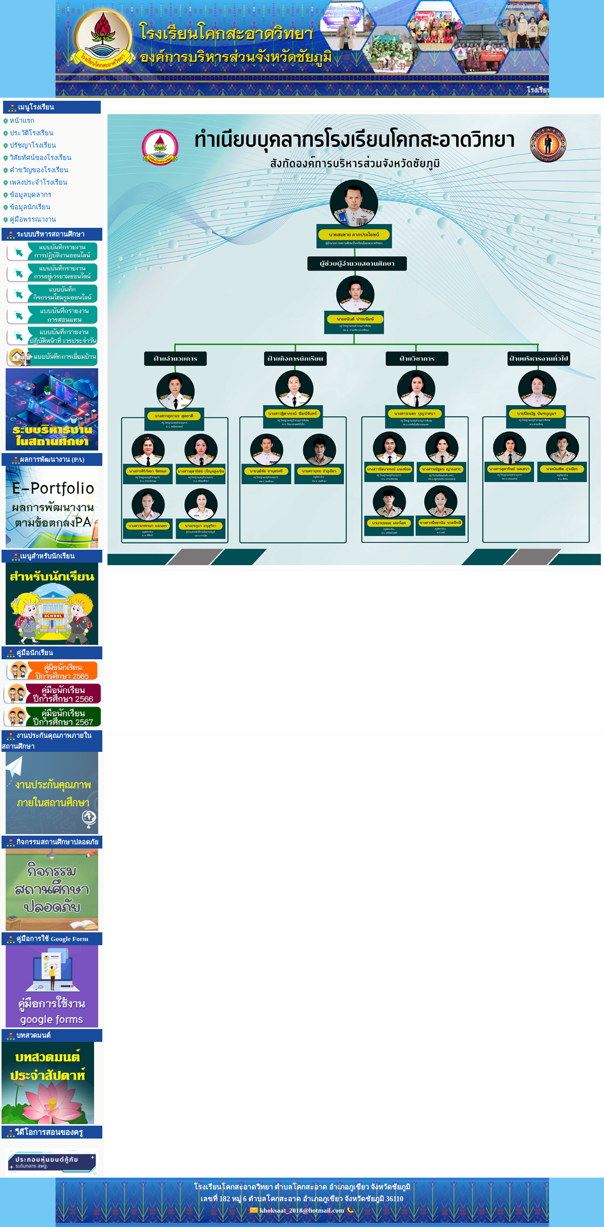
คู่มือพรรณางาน (29, 219)
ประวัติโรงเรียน (28, 133)
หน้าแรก (18, 120)
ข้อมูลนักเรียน (30, 207)
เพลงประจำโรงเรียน (35, 182)
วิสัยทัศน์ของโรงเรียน (37, 157)
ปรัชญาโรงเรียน (29, 145)
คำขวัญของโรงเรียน (35, 170)
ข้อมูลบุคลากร (30, 195)
